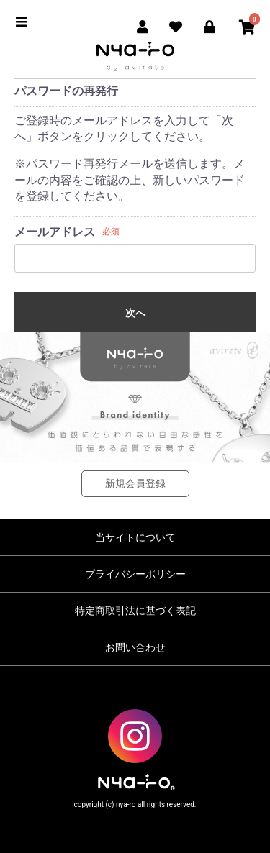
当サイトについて (135, 537)
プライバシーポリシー (135, 574)
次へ (135, 313)
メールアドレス (54, 232)
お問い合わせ (135, 647)
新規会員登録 (135, 483)
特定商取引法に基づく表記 (135, 610)
